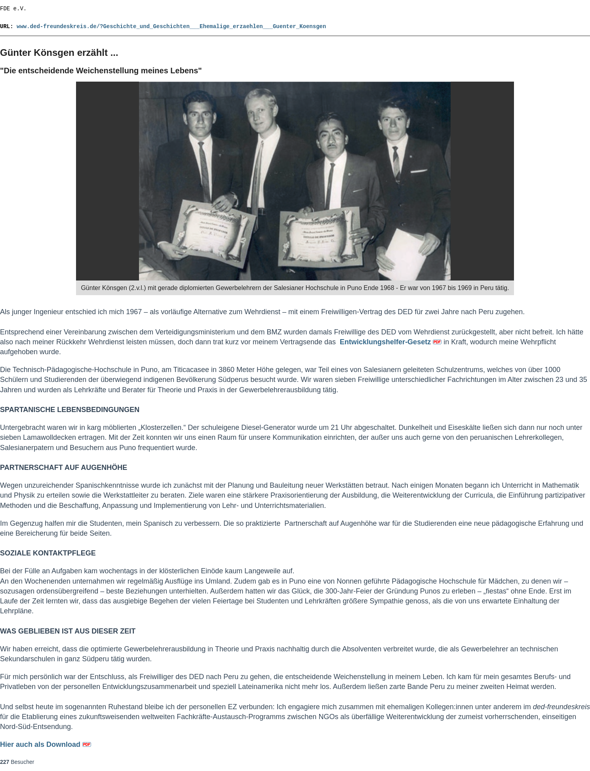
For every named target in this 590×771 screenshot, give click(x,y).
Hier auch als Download (45, 744)
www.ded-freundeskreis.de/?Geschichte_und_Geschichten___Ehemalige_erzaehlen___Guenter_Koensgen (171, 26)
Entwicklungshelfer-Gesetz (391, 342)
